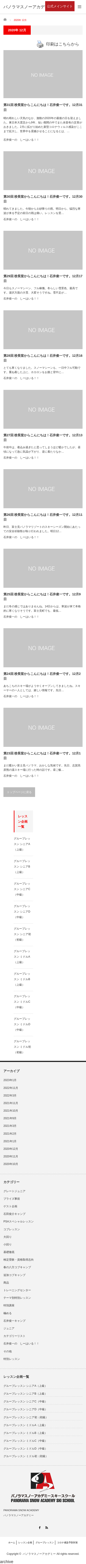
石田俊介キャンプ (14, 1214)
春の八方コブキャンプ (17, 1267)
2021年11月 (10, 1103)
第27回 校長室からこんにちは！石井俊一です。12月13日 (43, 437)
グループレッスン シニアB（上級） (22, 866)
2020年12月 (10, 1148)
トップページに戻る (19, 792)
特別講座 (8, 1305)
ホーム (11, 1542)
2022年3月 (10, 1095)
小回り (7, 1244)
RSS (46, 1527)
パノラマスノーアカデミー (39, 1553)
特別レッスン (11, 1359)
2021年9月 (10, 1118)
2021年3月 (10, 1125)
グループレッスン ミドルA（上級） (22, 957)
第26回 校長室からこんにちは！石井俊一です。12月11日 (43, 517)
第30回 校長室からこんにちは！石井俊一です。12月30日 (43, 199)
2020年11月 (10, 1156)
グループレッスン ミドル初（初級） (22, 1047)
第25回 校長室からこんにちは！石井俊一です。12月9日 (42, 596)
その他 (7, 1351)
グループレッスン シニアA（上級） (22, 844)
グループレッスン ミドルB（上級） (22, 979)
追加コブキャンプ (14, 1275)
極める (7, 1313)
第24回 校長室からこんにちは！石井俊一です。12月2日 (42, 676)
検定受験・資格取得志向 (18, 1259)
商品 (6, 1282)
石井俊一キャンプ (14, 1320)
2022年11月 (10, 1088)
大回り (7, 1237)
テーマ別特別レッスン (17, 1297)
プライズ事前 (11, 1198)
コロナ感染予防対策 (67, 1542)
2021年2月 (10, 1133)
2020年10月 (10, 1164)
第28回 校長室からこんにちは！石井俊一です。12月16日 (43, 358)
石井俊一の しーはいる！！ (21, 139)
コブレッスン (11, 1229)
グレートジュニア (14, 1191)
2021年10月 (10, 1110)
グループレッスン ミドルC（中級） (22, 1002)
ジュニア (8, 1328)
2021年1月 (10, 1141)
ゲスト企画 (10, 1206)
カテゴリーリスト (14, 1336)
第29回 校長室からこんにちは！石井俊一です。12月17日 (43, 278)
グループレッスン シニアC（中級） (22, 889)
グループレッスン (45, 1542)
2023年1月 (10, 1080)
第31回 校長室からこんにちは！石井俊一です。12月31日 (43, 107)
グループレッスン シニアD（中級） (22, 912)
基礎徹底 (8, 1252)
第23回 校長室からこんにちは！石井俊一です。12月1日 (42, 755)
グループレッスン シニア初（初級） (22, 934)
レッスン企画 (25, 1542)
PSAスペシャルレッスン (18, 1221)
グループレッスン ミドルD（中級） (22, 1024)
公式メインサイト (60, 6)
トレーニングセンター (17, 1290)
